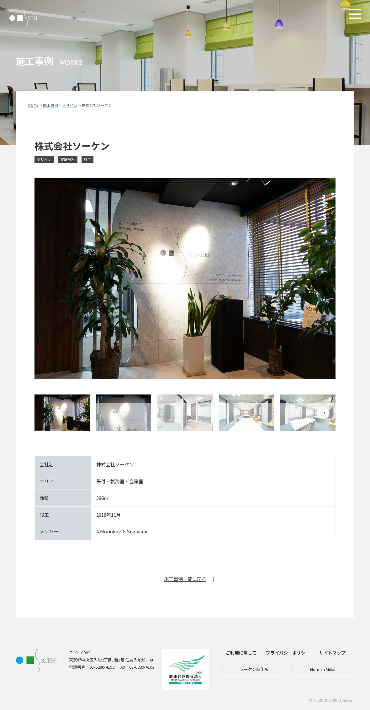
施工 (87, 159)
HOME (33, 105)
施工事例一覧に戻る (185, 579)
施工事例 (50, 105)
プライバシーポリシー (288, 653)
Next (323, 413)
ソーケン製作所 (254, 669)
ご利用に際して (241, 653)
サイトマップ (332, 653)
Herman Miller (323, 669)
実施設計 (67, 159)
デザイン (69, 105)
